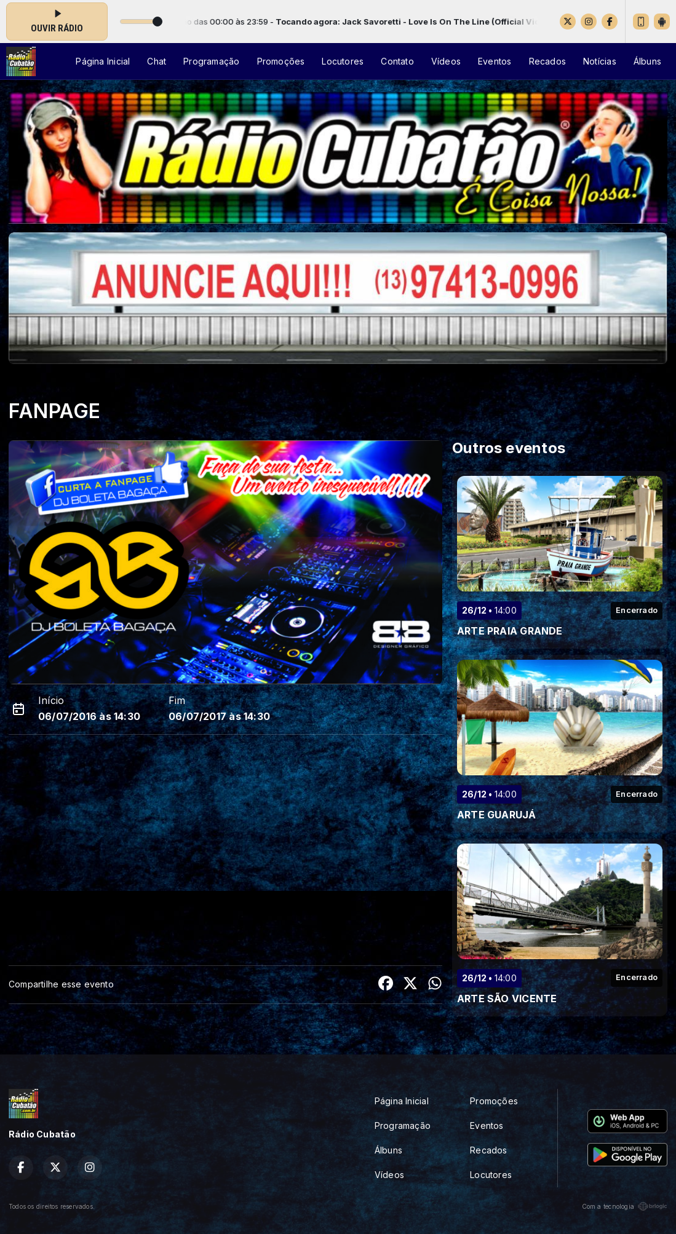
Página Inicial (103, 61)
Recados (547, 61)
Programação (211, 61)
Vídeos (446, 61)
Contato (397, 61)
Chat (156, 61)
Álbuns (647, 61)
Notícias (599, 61)
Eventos (494, 61)
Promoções (281, 61)
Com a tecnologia (624, 1206)
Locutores (343, 61)
